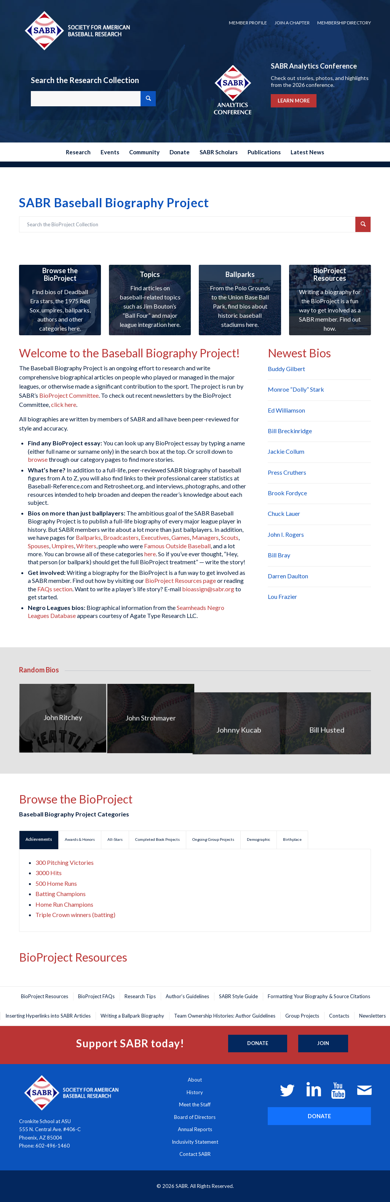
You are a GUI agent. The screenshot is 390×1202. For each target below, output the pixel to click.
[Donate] (257, 1043)
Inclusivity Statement (195, 1142)
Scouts (229, 537)
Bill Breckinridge (290, 430)
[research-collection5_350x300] (330, 300)
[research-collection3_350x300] (240, 300)
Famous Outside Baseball (177, 545)
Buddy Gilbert (286, 368)
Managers (205, 537)
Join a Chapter (292, 23)
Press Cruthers (287, 472)
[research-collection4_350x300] (150, 300)
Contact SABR (195, 1154)
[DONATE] (319, 1116)
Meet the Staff (195, 1104)
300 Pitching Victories (64, 862)
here (150, 553)
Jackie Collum (286, 451)
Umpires (62, 545)
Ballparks (88, 537)
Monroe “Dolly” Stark (296, 389)
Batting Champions (60, 893)
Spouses (38, 545)
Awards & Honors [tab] (80, 839)
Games (180, 537)
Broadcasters (121, 537)
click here (63, 404)
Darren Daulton (288, 575)
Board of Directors (195, 1117)
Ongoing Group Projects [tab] (213, 839)
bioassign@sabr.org (208, 588)
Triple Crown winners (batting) (75, 914)
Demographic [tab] (258, 839)
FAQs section (54, 588)
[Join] (323, 1043)
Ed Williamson (286, 410)
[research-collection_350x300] (60, 300)
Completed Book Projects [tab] (157, 839)
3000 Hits (48, 872)
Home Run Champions (64, 904)
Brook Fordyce (287, 492)
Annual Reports (195, 1129)
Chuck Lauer (284, 513)
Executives (155, 537)
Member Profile (248, 23)
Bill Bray (279, 555)
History (195, 1092)
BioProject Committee (69, 395)
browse (38, 459)
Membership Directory (344, 23)
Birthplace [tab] (292, 839)
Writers (86, 545)
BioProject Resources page (180, 580)
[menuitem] (248, 23)
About (195, 1080)
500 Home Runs (56, 883)
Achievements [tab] (39, 839)
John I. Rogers (286, 534)
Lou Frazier (282, 596)
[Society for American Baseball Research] (76, 30)
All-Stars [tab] (115, 839)
